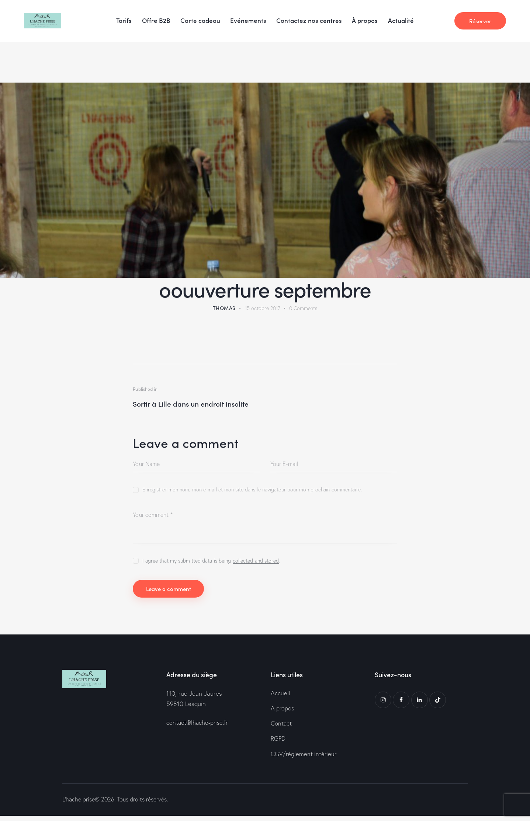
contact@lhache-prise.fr (198, 726)
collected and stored (256, 561)
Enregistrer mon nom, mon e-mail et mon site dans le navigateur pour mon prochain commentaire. (252, 490)
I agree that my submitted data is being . (211, 561)
